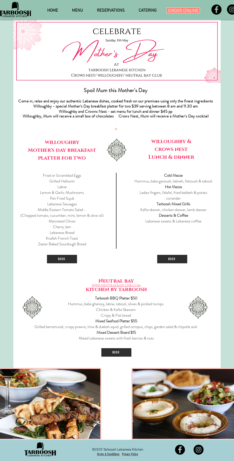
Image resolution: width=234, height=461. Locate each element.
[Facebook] (216, 9)
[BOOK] (62, 259)
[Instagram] (199, 450)
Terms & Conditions (108, 454)
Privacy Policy (130, 454)
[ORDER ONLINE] (183, 10)
